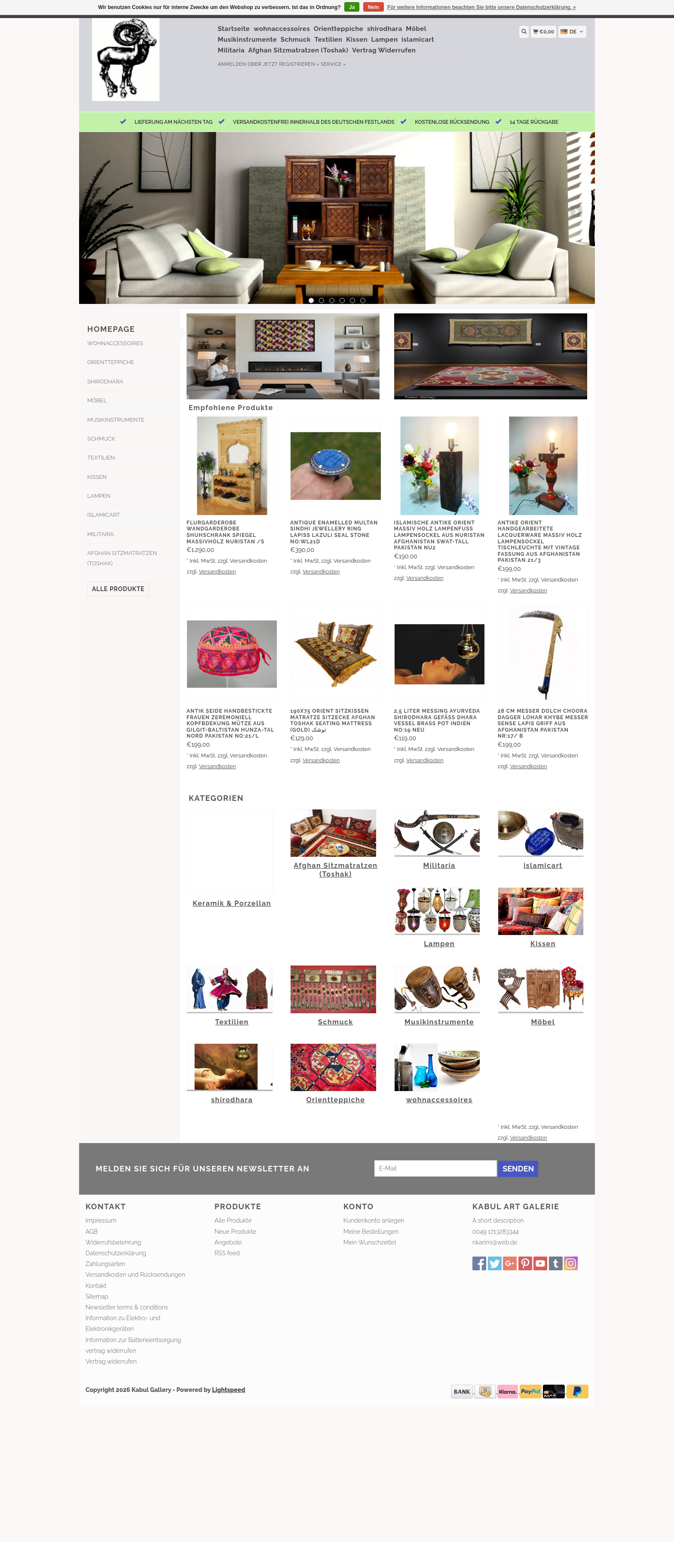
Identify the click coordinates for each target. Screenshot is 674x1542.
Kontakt (96, 1285)
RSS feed (227, 1253)
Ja (352, 7)
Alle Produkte (118, 589)
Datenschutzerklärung (116, 1253)
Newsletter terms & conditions (127, 1307)
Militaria (231, 50)
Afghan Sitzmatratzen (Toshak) (298, 50)
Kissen (357, 39)
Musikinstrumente (247, 39)
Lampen (384, 39)
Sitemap (97, 1296)
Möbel (416, 29)
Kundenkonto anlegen (373, 1220)
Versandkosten (217, 571)
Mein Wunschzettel (369, 1242)
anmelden (232, 64)
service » (333, 64)
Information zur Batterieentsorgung (133, 1340)
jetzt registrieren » (291, 64)
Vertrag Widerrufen (384, 50)
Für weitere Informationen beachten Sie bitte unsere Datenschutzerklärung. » (481, 7)
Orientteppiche (339, 29)
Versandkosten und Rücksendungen (135, 1274)
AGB (92, 1231)
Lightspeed (228, 1389)
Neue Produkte (235, 1231)
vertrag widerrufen (111, 1350)
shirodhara (384, 29)
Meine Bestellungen (370, 1231)
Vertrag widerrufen (111, 1361)
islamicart (417, 39)
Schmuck (296, 39)
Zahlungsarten (105, 1263)
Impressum (101, 1220)
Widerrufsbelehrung (113, 1242)
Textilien (329, 39)
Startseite (234, 29)
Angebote (228, 1242)
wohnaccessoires (282, 29)
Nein (373, 7)
